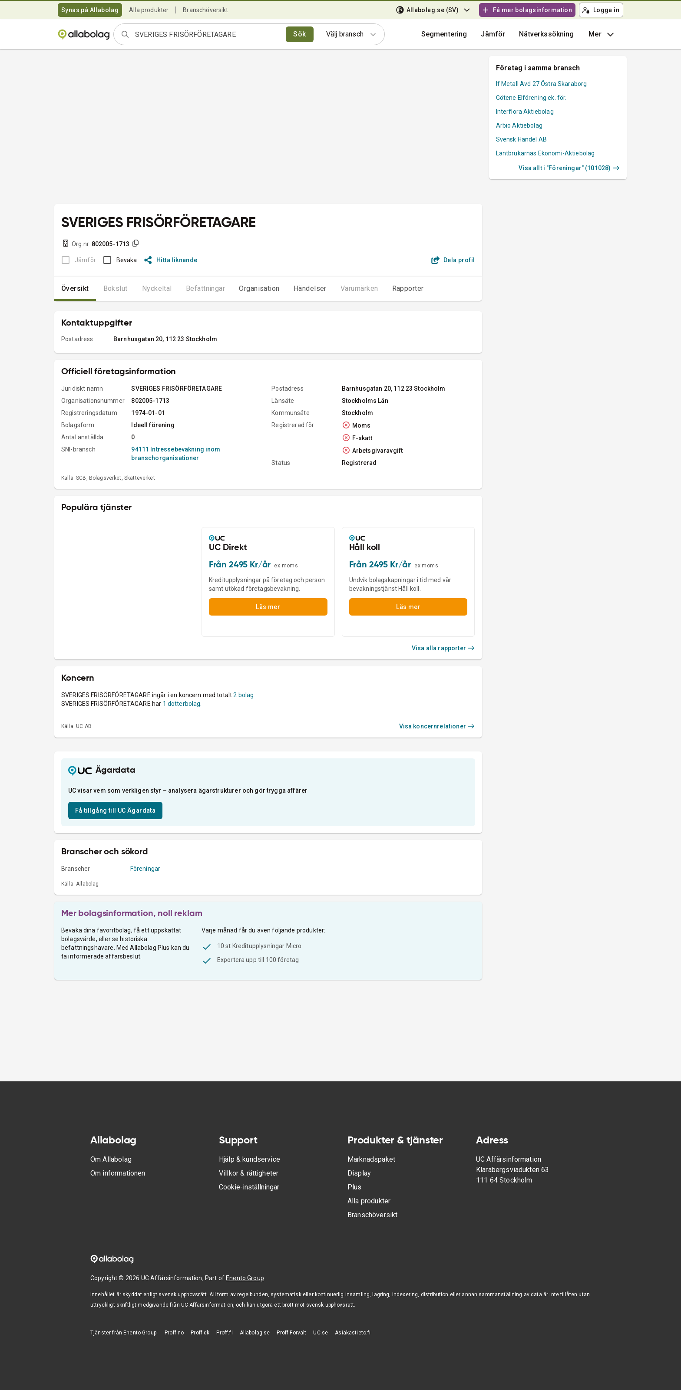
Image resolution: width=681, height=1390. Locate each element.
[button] (493, 34)
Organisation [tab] (259, 288)
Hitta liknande (171, 260)
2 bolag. (244, 695)
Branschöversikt (205, 10)
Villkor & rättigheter (248, 1173)
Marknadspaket (371, 1159)
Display (359, 1173)
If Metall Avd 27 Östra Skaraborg (541, 83)
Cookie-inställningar (249, 1187)
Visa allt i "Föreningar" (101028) (569, 168)
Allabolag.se (255, 1333)
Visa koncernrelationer (437, 726)
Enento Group (245, 1278)
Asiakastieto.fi (352, 1333)
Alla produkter (149, 10)
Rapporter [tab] (408, 288)
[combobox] (207, 34)
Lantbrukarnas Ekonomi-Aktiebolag (545, 153)
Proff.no (174, 1333)
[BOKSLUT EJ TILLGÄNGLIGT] (76, 260)
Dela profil (453, 260)
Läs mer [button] (268, 606)
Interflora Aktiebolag (525, 111)
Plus (354, 1187)
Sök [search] (299, 34)
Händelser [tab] (310, 288)
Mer (602, 34)
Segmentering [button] (444, 34)
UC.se (320, 1333)
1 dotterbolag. (182, 703)
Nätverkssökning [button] (546, 34)
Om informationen (117, 1173)
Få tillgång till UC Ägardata (115, 810)
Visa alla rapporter (443, 648)
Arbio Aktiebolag (519, 125)
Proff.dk (200, 1333)
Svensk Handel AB (521, 139)
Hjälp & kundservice (249, 1159)
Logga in (600, 10)
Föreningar (145, 868)
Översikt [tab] (75, 288)
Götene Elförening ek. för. (531, 97)
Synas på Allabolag (90, 10)
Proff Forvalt (291, 1333)
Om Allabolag (111, 1159)
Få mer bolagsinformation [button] (527, 10)
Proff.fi (224, 1333)
